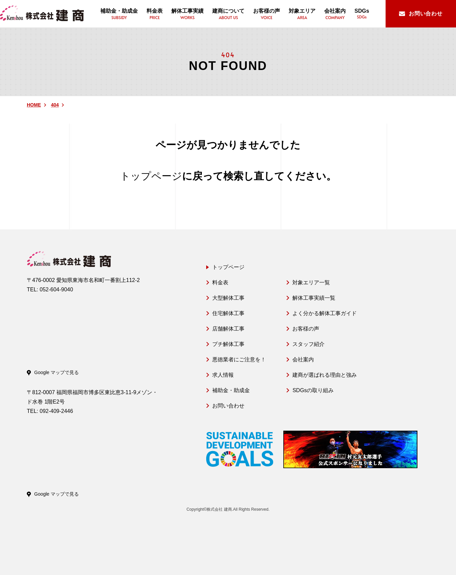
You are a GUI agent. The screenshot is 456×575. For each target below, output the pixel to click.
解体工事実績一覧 (313, 298)
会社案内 (303, 359)
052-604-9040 (56, 289)
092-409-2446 (56, 411)
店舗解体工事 (228, 329)
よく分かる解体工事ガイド (324, 313)
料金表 (220, 282)
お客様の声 (305, 329)
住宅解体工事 (228, 313)
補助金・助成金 (231, 390)
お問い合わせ (228, 406)
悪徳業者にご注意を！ (239, 359)
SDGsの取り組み (313, 390)
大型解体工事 (228, 298)
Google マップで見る (56, 372)
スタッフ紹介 (308, 344)
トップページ (151, 176)
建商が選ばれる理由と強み (324, 375)
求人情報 (223, 375)
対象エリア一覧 (311, 282)
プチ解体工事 (228, 344)
